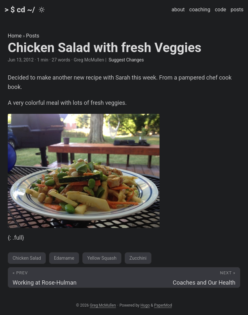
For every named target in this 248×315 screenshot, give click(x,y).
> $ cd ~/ (20, 9)
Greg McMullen (103, 305)
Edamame (64, 258)
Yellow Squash (102, 258)
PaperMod (163, 305)
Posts (32, 36)
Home (15, 36)
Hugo (145, 305)
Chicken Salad (27, 258)
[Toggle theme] (42, 9)
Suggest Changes (126, 59)
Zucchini (138, 258)
